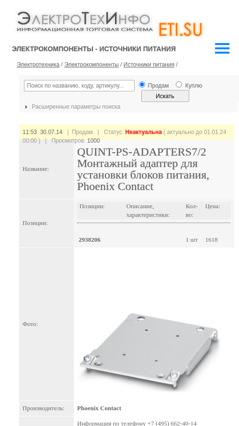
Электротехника (38, 64)
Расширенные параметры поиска (71, 106)
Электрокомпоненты (91, 64)
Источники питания (149, 64)
